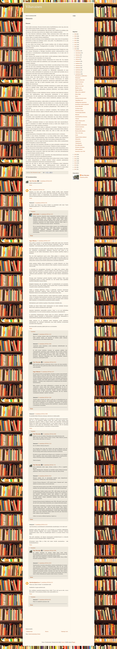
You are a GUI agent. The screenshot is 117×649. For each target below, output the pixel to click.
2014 (75, 163)
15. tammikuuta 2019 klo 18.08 (40, 413)
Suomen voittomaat (79, 82)
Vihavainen (34, 7)
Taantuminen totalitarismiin (81, 124)
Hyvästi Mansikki (79, 106)
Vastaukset (33, 211)
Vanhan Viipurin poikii (80, 120)
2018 (75, 154)
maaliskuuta (78, 69)
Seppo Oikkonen (33, 240)
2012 (75, 167)
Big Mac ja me (78, 88)
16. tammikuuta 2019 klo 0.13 (46, 582)
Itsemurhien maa (78, 84)
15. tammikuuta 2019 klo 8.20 (45, 181)
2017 (75, 156)
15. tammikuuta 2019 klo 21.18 (44, 443)
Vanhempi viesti (64, 631)
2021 (75, 44)
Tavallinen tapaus (79, 108)
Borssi (76, 96)
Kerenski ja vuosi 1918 (80, 151)
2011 (75, 169)
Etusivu (46, 631)
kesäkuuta (78, 63)
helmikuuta (78, 72)
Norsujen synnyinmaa (79, 147)
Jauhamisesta (78, 141)
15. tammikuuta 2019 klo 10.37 (43, 240)
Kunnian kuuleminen (79, 126)
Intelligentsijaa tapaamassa (80, 102)
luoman (62, 642)
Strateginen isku (78, 129)
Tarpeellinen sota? (79, 100)
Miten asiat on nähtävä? (80, 92)
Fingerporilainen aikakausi (80, 137)
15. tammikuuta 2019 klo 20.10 (49, 362)
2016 (75, 158)
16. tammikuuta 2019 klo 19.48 (44, 397)
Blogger (73, 642)
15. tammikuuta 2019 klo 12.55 (46, 214)
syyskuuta (78, 57)
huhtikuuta (78, 67)
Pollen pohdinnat (78, 149)
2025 (75, 36)
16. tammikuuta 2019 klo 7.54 (49, 464)
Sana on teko (78, 122)
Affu (30, 189)
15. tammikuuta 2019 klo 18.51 (40, 524)
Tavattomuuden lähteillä (80, 112)
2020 (75, 46)
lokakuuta (78, 55)
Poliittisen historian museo (80, 98)
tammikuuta (78, 74)
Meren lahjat (78, 94)
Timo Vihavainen (33, 181)
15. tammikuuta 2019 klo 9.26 (38, 189)
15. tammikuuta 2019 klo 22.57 (47, 371)
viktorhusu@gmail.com (34, 582)
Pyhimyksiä (77, 77)
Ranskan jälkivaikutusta (80, 131)
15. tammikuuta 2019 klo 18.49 (44, 343)
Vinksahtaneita (78, 143)
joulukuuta (78, 50)
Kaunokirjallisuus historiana (81, 116)
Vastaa (30, 185)
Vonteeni (77, 118)
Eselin (76, 135)
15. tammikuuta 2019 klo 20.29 (44, 563)
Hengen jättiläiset (79, 90)
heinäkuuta (78, 61)
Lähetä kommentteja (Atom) (34, 634)
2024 (75, 38)
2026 (75, 34)
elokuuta (77, 59)
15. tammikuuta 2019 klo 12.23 (44, 334)
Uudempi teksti (29, 631)
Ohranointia (77, 139)
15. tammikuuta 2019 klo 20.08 (49, 550)
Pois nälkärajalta (78, 145)
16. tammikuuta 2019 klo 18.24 (44, 475)
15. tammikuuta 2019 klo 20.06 (49, 434)
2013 (75, 165)
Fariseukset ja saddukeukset (81, 75)
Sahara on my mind (79, 86)
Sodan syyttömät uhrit (80, 80)
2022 (75, 42)
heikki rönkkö (36, 214)
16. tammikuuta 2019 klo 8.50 (44, 599)
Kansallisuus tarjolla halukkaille (82, 104)
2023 (75, 40)
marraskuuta (78, 52)
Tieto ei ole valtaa (79, 133)
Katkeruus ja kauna (79, 110)
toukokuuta (78, 65)
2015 (75, 160)
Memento (77, 114)
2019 (75, 48)
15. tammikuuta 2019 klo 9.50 (40, 202)
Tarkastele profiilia (84, 177)
